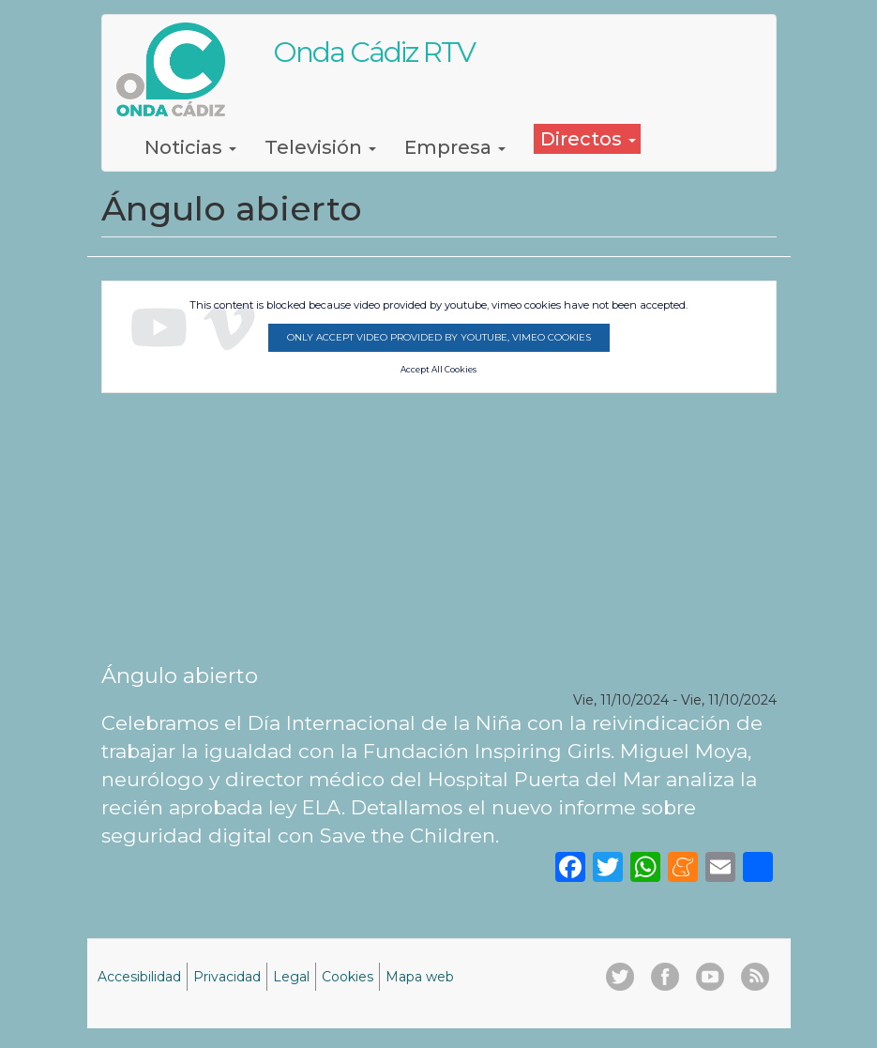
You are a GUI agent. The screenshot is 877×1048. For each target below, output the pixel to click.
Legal (291, 976)
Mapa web (420, 976)
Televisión (320, 147)
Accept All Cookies (438, 369)
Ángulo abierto (179, 675)
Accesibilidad (139, 976)
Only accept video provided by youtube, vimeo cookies (439, 337)
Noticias (190, 147)
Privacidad (227, 976)
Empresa (455, 147)
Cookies (347, 976)
